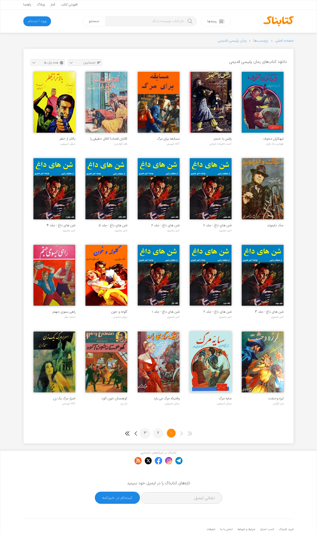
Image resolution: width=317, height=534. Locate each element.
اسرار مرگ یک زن (64, 398)
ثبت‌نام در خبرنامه (117, 482)
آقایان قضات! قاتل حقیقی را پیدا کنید (108, 138)
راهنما (27, 4)
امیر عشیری (225, 230)
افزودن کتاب (69, 4)
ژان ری (124, 404)
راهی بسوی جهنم (64, 311)
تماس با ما (226, 514)
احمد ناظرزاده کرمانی (221, 144)
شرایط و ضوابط (246, 514)
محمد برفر (69, 317)
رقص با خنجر (222, 138)
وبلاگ (41, 4)
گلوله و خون (119, 311)
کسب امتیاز (267, 514)
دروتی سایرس (120, 317)
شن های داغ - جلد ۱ (166, 311)
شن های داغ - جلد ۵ (113, 225)
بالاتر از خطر (67, 138)
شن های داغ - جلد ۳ (269, 311)
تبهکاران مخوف (273, 138)
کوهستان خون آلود (114, 398)
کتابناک (267, 522)
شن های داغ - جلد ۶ (165, 225)
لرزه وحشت (276, 398)
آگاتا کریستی (173, 144)
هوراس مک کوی (275, 144)
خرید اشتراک (286, 514)
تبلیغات (211, 514)
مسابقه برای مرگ (168, 138)
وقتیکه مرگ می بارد (167, 398)
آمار (53, 4)
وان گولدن (278, 404)
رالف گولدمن (120, 144)
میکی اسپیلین (67, 144)
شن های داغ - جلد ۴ (61, 225)
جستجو (94, 21)
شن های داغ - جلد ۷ (217, 225)
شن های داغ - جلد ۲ (217, 311)
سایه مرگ (225, 398)
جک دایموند (275, 225)
